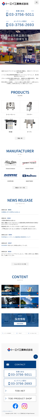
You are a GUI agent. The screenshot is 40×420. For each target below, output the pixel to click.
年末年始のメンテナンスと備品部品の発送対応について (15, 237)
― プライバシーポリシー (7, 414)
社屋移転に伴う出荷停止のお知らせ (10, 212)
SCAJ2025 (4, 245)
